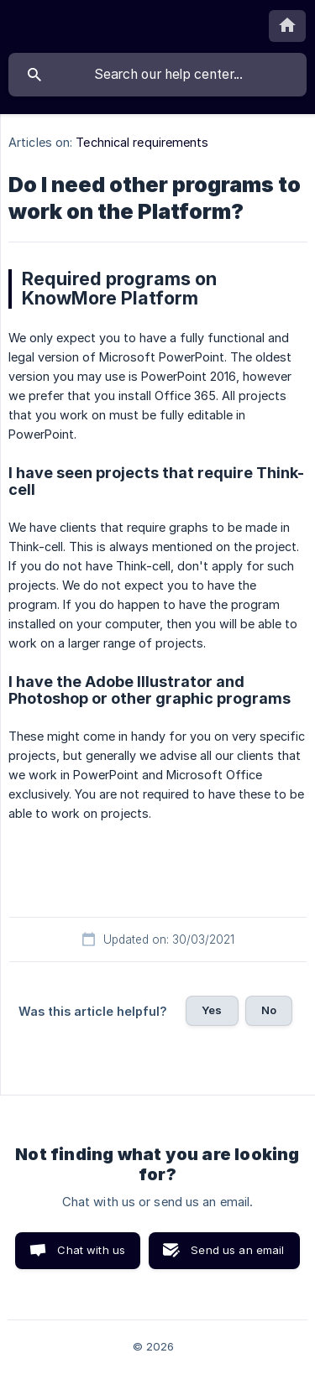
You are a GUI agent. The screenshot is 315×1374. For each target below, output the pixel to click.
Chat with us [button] (91, 1250)
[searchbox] (157, 74)
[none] (287, 26)
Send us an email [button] (237, 1250)
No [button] (268, 1010)
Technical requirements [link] (142, 142)
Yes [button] (212, 1010)
